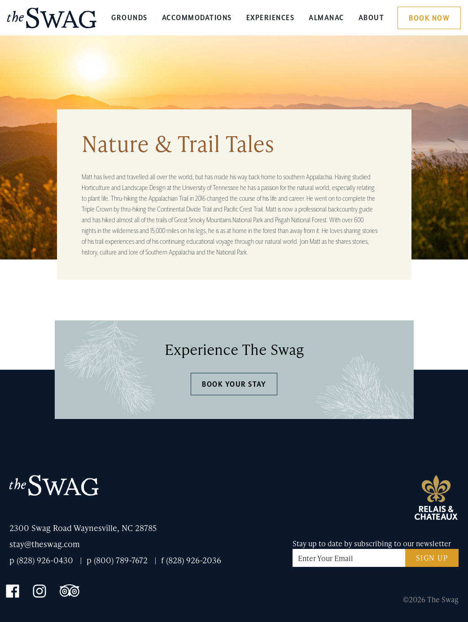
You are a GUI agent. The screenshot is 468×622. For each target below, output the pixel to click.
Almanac (326, 17)
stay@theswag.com (44, 543)
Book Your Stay (234, 384)
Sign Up (432, 558)
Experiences (270, 17)
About (372, 17)
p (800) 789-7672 (117, 560)
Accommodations (197, 17)
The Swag (52, 21)
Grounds (129, 17)
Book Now (429, 18)
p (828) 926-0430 (41, 560)
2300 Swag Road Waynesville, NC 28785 (83, 527)
